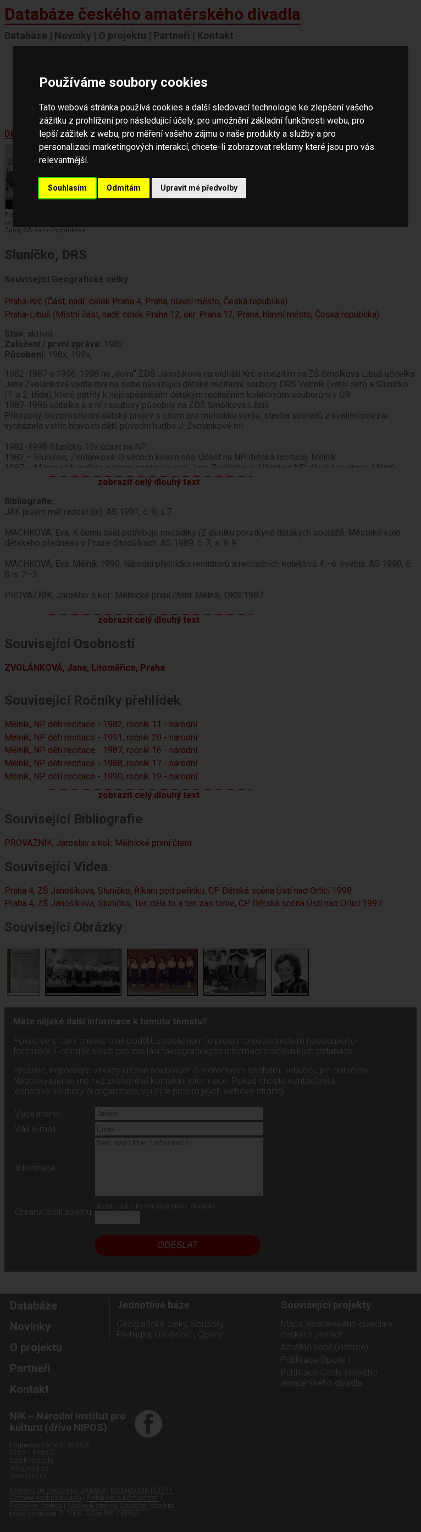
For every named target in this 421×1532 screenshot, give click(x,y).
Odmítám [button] (124, 187)
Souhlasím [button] (67, 187)
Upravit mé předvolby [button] (198, 187)
